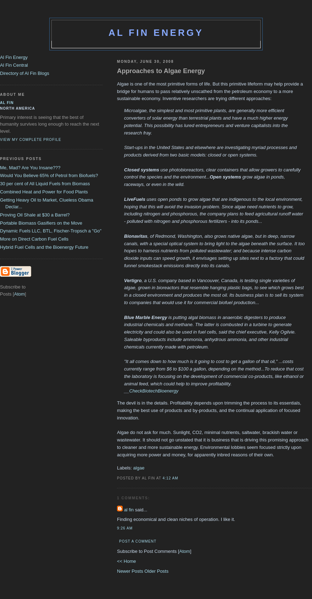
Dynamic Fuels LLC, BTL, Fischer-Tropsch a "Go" (50, 230)
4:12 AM (170, 478)
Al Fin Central (14, 65)
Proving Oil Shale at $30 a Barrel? (35, 215)
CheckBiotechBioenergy (153, 391)
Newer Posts (130, 571)
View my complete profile (30, 140)
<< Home (126, 561)
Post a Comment (137, 541)
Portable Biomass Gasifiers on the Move (41, 223)
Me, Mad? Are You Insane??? (30, 167)
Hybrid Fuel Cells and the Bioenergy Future (44, 247)
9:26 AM (125, 528)
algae (139, 468)
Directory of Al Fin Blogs (24, 73)
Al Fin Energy (156, 32)
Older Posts (156, 571)
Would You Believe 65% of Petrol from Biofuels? (49, 175)
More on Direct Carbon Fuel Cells (34, 239)
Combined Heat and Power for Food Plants (44, 191)
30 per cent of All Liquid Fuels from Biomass (45, 183)
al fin (129, 509)
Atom (184, 551)
